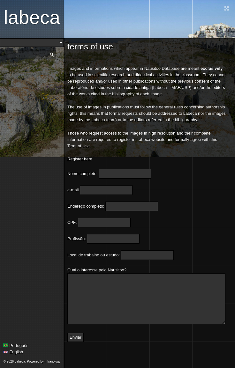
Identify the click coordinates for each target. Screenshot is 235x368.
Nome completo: (82, 173)
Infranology (52, 361)
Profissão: (76, 238)
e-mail (73, 190)
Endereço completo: (85, 206)
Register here (79, 159)
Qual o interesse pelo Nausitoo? (96, 270)
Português (15, 345)
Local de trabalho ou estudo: (93, 255)
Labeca (32, 17)
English (13, 352)
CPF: (72, 222)
